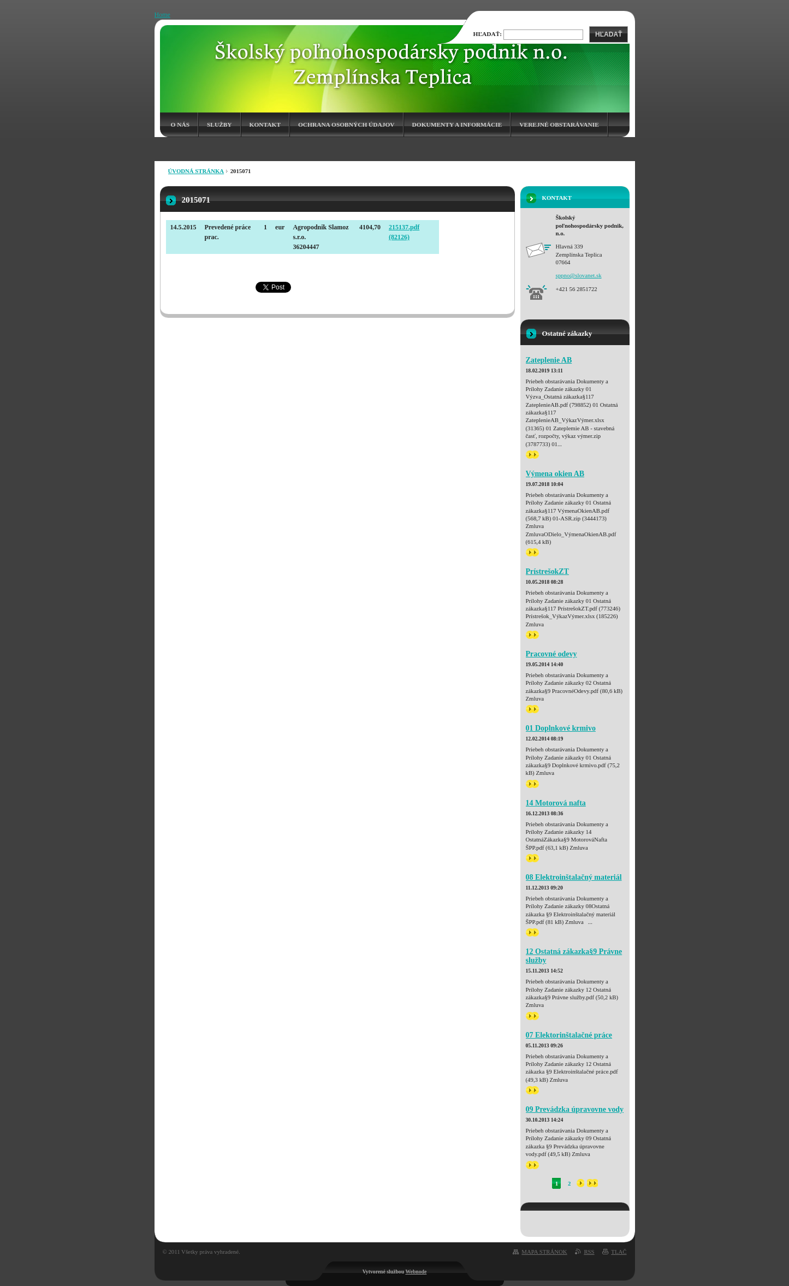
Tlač (618, 1251)
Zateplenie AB (549, 360)
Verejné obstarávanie (558, 124)
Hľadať (608, 34)
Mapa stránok (544, 1251)
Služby (219, 124)
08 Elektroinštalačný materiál (574, 877)
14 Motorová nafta (556, 803)
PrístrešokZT (547, 571)
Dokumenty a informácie (457, 124)
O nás (180, 124)
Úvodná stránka (196, 171)
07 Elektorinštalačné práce (569, 1035)
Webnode (415, 1272)
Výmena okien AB (555, 474)
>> (532, 455)
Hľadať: (487, 34)
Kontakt (265, 124)
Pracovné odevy (551, 654)
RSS (589, 1251)
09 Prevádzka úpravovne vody (575, 1109)
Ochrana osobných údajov (346, 124)
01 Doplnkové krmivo (561, 728)
